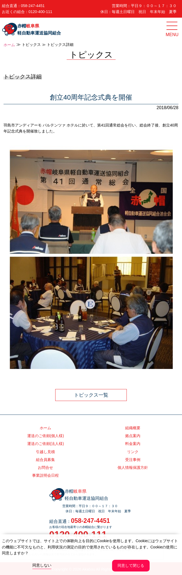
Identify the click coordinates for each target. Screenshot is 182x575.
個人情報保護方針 (133, 467)
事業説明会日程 (45, 475)
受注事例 (132, 459)
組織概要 (132, 428)
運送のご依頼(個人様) (45, 436)
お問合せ (45, 467)
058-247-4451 (33, 6)
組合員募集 (45, 459)
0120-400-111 (40, 12)
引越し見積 (45, 452)
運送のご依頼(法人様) (45, 443)
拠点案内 (132, 436)
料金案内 (132, 443)
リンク (132, 452)
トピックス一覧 (91, 395)
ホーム (9, 45)
